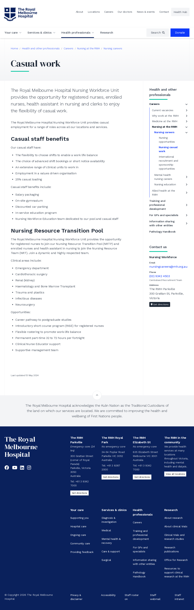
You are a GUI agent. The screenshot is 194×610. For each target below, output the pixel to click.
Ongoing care (78, 534)
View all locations (175, 474)
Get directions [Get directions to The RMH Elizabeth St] (142, 477)
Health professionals (75, 32)
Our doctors (125, 11)
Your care (11, 32)
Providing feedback (81, 551)
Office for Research (176, 559)
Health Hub (180, 11)
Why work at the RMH (165, 115)
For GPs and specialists (163, 215)
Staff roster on (132, 596)
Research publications (171, 549)
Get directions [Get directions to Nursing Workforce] (160, 304)
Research (106, 32)
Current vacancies (162, 110)
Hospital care (78, 526)
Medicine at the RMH (164, 121)
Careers (108, 11)
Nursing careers (113, 48)
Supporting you (79, 517)
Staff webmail (155, 596)
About (79, 11)
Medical (106, 530)
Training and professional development (157, 204)
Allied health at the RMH (163, 192)
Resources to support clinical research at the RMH (176, 572)
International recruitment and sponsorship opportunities (168, 162)
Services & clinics (39, 32)
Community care (80, 543)
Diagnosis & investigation (109, 519)
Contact (164, 11)
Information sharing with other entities (161, 223)
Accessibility (108, 594)
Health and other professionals (41, 48)
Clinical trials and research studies (174, 536)
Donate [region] (180, 32)
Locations (94, 11)
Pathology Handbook (162, 231)
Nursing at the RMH (88, 48)
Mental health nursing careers (163, 176)
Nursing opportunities (167, 139)
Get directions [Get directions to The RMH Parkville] (79, 493)
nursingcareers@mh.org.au (168, 266)
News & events (146, 11)
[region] (157, 32)
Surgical (106, 559)
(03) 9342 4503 (159, 276)
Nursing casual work (168, 149)
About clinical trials (175, 526)
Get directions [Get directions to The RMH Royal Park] (110, 477)
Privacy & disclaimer (76, 596)
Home (14, 48)
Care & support (111, 551)
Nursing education (165, 184)
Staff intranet (179, 596)
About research (173, 517)
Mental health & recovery (111, 540)
